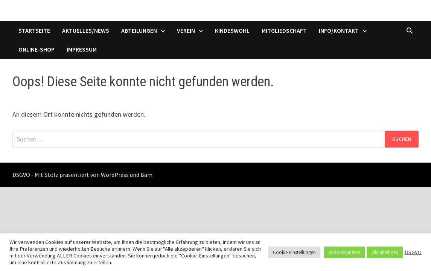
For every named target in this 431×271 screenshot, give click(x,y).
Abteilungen (139, 30)
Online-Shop (36, 49)
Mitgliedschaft (284, 30)
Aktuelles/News (85, 30)
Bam (146, 174)
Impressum (82, 49)
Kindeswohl (232, 30)
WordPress (115, 174)
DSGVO (413, 252)
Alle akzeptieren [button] (344, 252)
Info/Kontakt (339, 30)
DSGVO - (23, 174)
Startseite (34, 30)
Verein (186, 30)
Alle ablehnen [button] (384, 252)
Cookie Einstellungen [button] (294, 252)
